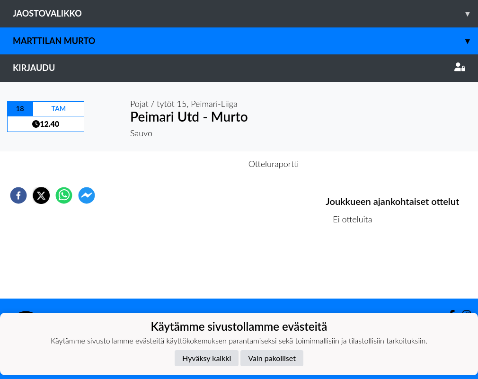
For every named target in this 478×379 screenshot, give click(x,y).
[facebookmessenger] (86, 195)
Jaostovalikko (245, 13)
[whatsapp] (63, 195)
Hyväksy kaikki (206, 357)
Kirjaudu (239, 67)
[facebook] (18, 195)
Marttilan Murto (245, 40)
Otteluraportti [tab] (273, 164)
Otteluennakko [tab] (206, 164)
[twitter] (41, 195)
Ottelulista (356, 266)
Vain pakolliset (272, 357)
